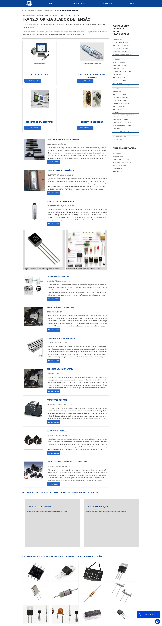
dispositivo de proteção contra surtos (124, 115)
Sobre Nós (107, 3)
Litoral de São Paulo (97, 613)
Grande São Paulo (82, 613)
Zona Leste (69, 613)
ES (44, 591)
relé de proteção (119, 106)
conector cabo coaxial (121, 103)
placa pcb (116, 128)
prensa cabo (117, 57)
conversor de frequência (122, 122)
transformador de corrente (123, 71)
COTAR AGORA (33, 81)
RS (64, 591)
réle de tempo (117, 109)
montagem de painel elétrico (123, 125)
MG (39, 591)
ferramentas (117, 39)
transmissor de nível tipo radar (70, 15)
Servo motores (118, 171)
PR (54, 591)
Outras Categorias (124, 148)
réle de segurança (119, 94)
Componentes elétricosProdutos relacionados (121, 30)
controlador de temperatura (123, 54)
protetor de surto (119, 80)
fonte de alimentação (120, 48)
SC (59, 591)
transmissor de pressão (121, 86)
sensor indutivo (118, 68)
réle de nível (117, 92)
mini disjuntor (118, 140)
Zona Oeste (50, 613)
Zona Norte (40, 613)
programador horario (121, 131)
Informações (79, 3)
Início (51, 3)
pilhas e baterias (119, 63)
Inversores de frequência (122, 162)
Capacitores (117, 154)
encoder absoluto (119, 137)
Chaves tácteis (118, 157)
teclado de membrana (120, 97)
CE (79, 591)
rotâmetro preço (55, 15)
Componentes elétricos (121, 159)
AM (92, 591)
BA (74, 591)
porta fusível (117, 74)
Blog (132, 3)
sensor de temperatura (121, 45)
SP (49, 591)
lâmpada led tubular (120, 42)
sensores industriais (120, 134)
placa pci (116, 89)
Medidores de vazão (120, 165)
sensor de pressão (119, 77)
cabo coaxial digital (120, 100)
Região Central (28, 613)
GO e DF (85, 591)
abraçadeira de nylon (121, 51)
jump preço (117, 60)
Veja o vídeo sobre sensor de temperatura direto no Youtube (47, 465)
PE (69, 591)
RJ (34, 591)
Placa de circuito (119, 168)
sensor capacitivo (119, 65)
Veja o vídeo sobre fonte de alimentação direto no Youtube (106, 465)
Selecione (27, 591)
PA (97, 591)
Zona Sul (60, 613)
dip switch (116, 112)
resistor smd (117, 83)
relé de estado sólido (42, 15)
